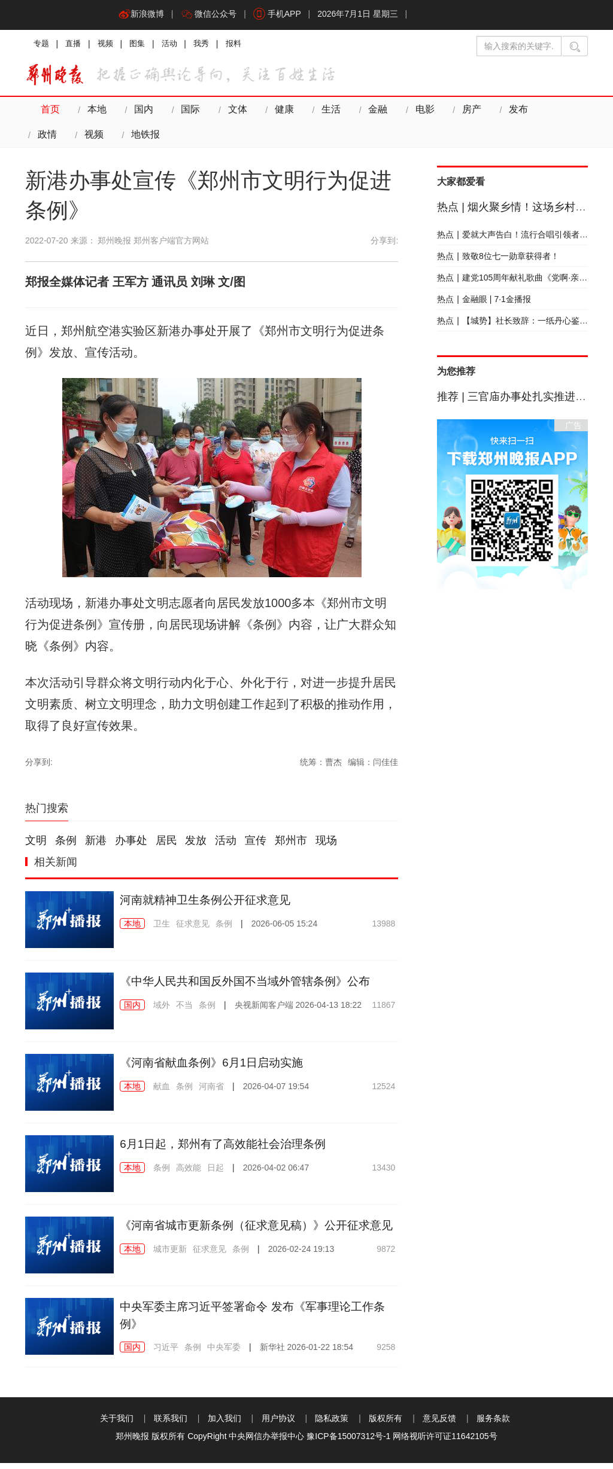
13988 (383, 929)
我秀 (209, 44)
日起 (215, 1173)
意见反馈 (439, 1424)
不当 (184, 1011)
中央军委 (224, 1353)
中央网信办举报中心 (266, 1442)
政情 (556, 113)
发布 (510, 113)
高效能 (188, 1173)
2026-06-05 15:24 (284, 929)
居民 (166, 847)
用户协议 (278, 1424)
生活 (326, 113)
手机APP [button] (281, 15)
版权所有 (385, 1424)
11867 (383, 1011)
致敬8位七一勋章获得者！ (498, 262)
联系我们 (170, 1424)
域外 (161, 1011)
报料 (243, 44)
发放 (196, 847)
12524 (383, 1092)
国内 (141, 113)
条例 (66, 847)
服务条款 (493, 1424)
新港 (96, 847)
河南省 (211, 1092)
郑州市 (291, 847)
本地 (95, 113)
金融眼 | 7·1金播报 (484, 305)
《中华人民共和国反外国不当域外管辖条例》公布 (251, 986)
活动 (176, 44)
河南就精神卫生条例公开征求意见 (209, 905)
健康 (280, 113)
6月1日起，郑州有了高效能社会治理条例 (228, 1149)
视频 (109, 44)
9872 (386, 1272)
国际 (188, 113)
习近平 (165, 1353)
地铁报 (97, 140)
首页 (49, 113)
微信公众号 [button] (211, 15)
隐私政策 (331, 1424)
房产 (464, 113)
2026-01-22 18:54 (306, 1353)
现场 (326, 847)
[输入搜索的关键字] (519, 46)
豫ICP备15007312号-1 (348, 1442)
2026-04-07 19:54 (276, 1092)
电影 (418, 113)
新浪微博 (142, 15)
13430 (383, 1173)
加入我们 (224, 1424)
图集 (142, 44)
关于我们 (116, 1424)
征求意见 (193, 929)
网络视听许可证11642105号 (445, 1442)
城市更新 (170, 1272)
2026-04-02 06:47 (276, 1173)
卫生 (161, 929)
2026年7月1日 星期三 (363, 15)
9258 (386, 1353)
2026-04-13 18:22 (298, 1011)
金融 (372, 113)
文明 (36, 847)
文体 (234, 113)
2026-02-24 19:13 (301, 1272)
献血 (161, 1092)
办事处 (131, 847)
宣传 (255, 847)
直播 (75, 44)
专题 (42, 44)
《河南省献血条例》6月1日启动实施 (216, 1068)
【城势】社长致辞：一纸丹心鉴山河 (516, 326)
